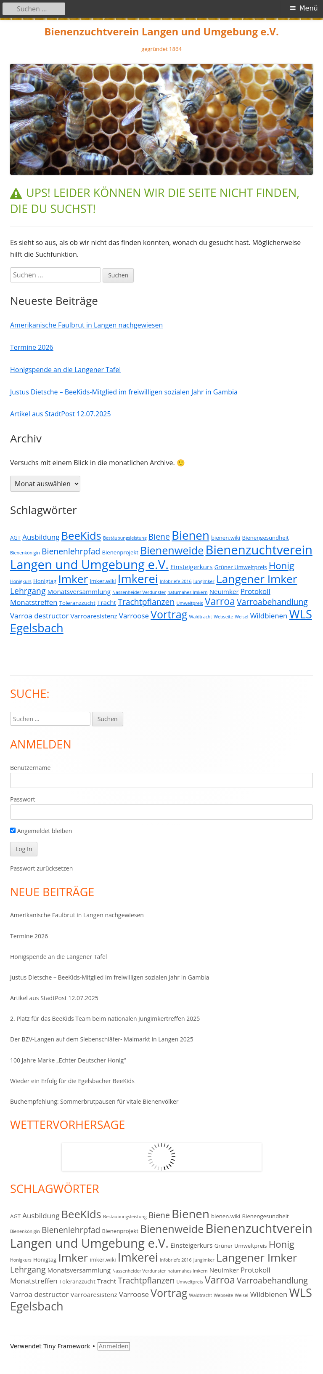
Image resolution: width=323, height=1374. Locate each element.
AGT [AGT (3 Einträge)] (15, 537)
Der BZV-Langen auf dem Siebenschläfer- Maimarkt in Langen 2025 (101, 1039)
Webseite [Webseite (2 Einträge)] (223, 617)
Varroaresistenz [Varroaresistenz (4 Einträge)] (94, 616)
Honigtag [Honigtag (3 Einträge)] (44, 581)
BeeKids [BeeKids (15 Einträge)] (81, 535)
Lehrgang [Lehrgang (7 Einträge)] (27, 590)
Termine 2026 (31, 347)
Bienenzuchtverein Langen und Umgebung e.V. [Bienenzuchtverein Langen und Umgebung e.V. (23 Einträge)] (161, 557)
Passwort (22, 799)
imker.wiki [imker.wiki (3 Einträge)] (103, 581)
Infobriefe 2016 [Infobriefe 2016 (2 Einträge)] (176, 581)
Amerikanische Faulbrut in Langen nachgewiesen (86, 325)
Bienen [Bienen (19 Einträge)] (190, 535)
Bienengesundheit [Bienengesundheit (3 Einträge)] (265, 537)
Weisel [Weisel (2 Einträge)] (241, 617)
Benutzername (30, 768)
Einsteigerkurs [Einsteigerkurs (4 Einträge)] (191, 566)
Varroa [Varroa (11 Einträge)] (220, 601)
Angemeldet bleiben (41, 831)
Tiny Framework (66, 1346)
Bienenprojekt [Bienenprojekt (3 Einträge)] (120, 552)
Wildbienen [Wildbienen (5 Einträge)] (269, 615)
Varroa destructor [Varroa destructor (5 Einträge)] (39, 615)
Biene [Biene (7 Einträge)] (159, 536)
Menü (308, 8)
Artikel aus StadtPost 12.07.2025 (60, 413)
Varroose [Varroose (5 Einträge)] (134, 615)
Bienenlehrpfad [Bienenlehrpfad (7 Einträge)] (71, 551)
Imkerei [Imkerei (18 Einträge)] (138, 578)
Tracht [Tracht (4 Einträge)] (106, 602)
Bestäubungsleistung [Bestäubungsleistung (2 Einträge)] (125, 538)
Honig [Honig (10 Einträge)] (281, 565)
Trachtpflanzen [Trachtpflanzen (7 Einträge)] (146, 601)
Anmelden (114, 1346)
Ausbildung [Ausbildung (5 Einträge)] (40, 537)
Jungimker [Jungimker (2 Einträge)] (203, 581)
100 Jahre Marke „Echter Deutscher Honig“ (68, 1060)
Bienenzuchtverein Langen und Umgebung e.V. (161, 31)
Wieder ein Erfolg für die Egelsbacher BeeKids (72, 1081)
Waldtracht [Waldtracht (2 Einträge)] (200, 617)
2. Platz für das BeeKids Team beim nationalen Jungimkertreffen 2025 (105, 1019)
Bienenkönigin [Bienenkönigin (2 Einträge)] (25, 553)
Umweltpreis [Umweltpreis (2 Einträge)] (190, 603)
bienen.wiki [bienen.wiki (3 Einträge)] (225, 537)
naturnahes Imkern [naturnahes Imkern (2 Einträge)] (187, 592)
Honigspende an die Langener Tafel (65, 369)
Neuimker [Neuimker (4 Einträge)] (224, 591)
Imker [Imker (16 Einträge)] (73, 578)
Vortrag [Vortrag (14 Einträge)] (169, 614)
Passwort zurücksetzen (41, 868)
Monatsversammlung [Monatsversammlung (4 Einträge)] (79, 591)
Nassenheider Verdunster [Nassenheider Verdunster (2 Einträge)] (139, 592)
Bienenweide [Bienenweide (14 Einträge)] (172, 550)
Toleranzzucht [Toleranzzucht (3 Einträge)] (77, 603)
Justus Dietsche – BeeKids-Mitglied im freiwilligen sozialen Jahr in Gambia (124, 392)
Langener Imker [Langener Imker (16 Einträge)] (256, 578)
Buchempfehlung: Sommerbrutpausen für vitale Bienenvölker (94, 1101)
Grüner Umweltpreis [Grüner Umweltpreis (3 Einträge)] (240, 567)
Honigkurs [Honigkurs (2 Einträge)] (21, 581)
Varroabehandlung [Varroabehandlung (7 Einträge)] (272, 601)
